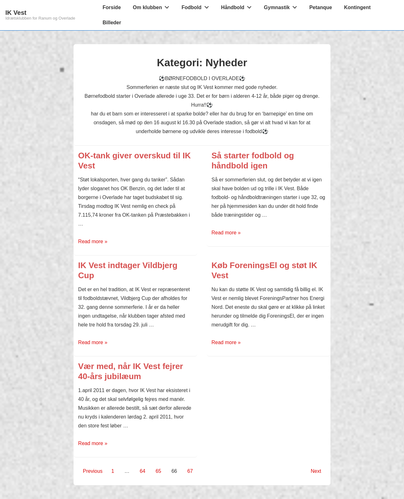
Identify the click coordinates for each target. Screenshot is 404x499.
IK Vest (16, 12)
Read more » (93, 241)
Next (316, 471)
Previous (93, 471)
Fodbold (196, 6)
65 (158, 471)
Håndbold (238, 6)
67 (190, 471)
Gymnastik (282, 6)
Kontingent (357, 7)
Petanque (320, 7)
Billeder (112, 22)
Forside (112, 7)
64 (143, 471)
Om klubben (153, 6)
